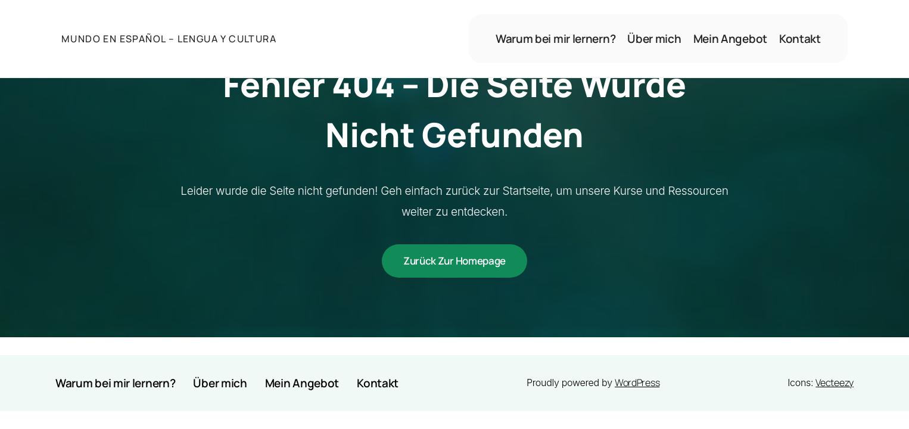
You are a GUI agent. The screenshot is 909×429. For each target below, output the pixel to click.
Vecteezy (834, 382)
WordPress (637, 382)
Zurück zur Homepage (454, 261)
